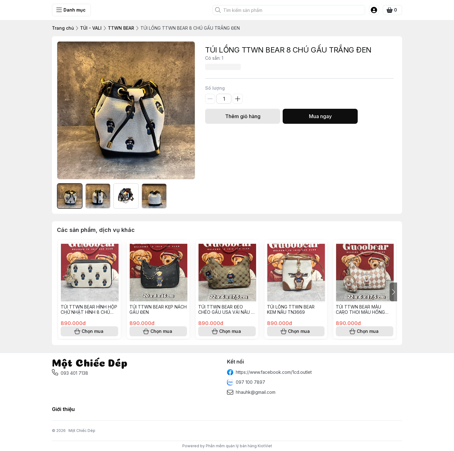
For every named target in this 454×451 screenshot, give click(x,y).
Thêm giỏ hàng (242, 116)
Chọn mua (89, 331)
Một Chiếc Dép (81, 430)
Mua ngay (320, 116)
